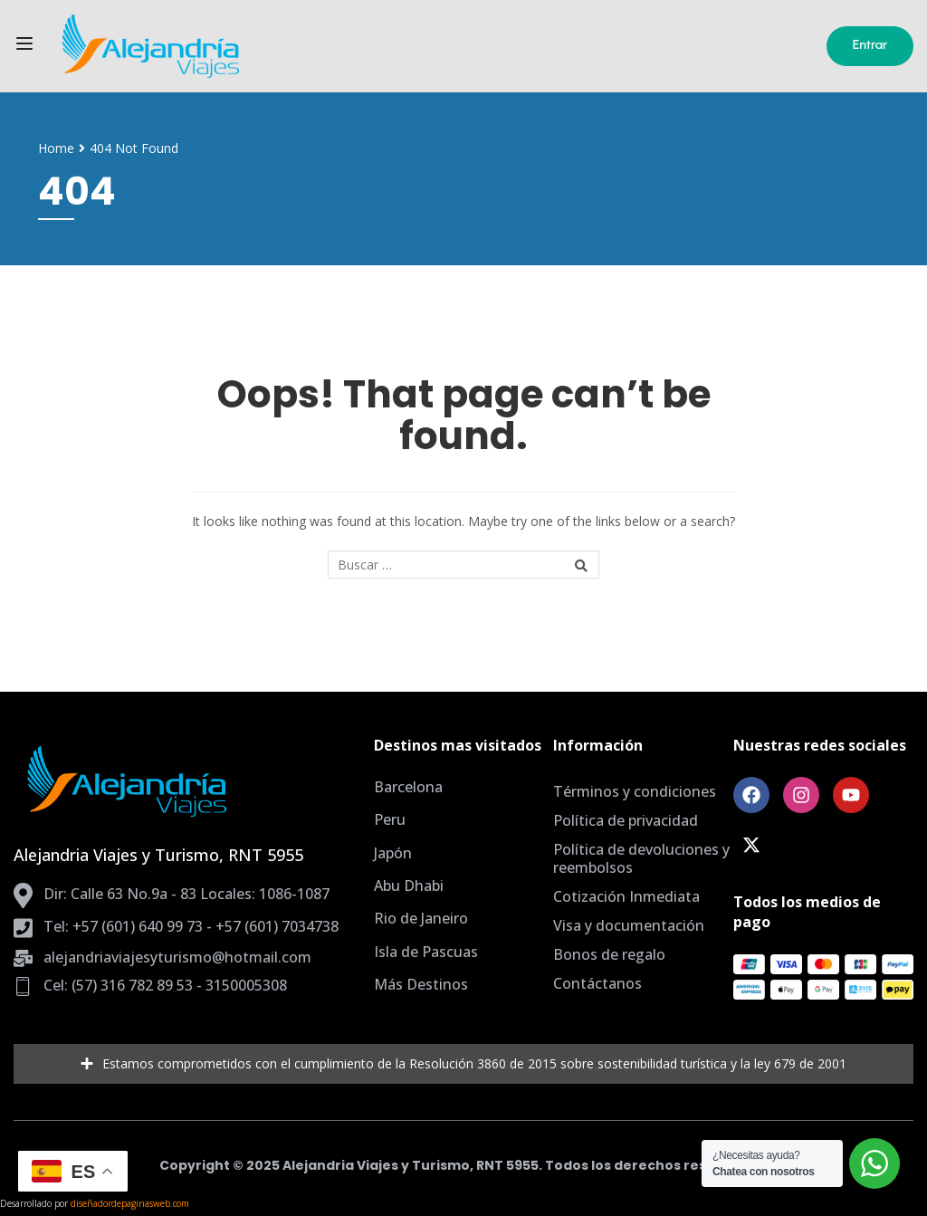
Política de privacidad (625, 820)
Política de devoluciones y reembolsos (641, 858)
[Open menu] (27, 47)
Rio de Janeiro (421, 918)
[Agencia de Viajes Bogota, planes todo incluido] (288, 46)
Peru (390, 819)
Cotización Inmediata (626, 896)
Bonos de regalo (609, 954)
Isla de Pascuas (426, 952)
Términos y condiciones (634, 791)
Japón (393, 853)
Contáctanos (597, 983)
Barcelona (408, 787)
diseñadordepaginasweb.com (130, 1203)
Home (56, 148)
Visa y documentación (628, 925)
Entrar (870, 45)
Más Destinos (421, 984)
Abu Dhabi (409, 885)
